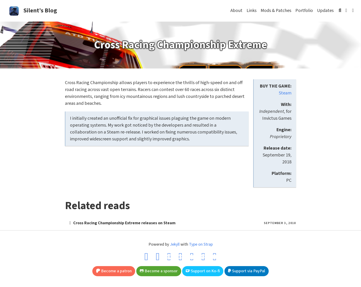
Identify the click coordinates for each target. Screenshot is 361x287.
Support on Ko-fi (203, 271)
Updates (325, 10)
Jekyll (175, 244)
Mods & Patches (276, 10)
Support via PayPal (246, 271)
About (236, 10)
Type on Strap (201, 244)
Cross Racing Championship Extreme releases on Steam (124, 223)
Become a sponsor (159, 271)
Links (251, 10)
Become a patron (114, 271)
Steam (285, 93)
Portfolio (304, 10)
